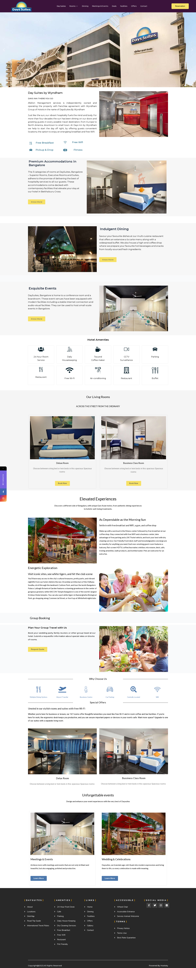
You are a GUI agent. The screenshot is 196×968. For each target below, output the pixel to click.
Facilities (123, 6)
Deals (114, 6)
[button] (4, 50)
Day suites (61, 6)
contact (143, 6)
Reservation (180, 6)
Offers (134, 6)
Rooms (74, 6)
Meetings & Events (100, 6)
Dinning (85, 6)
